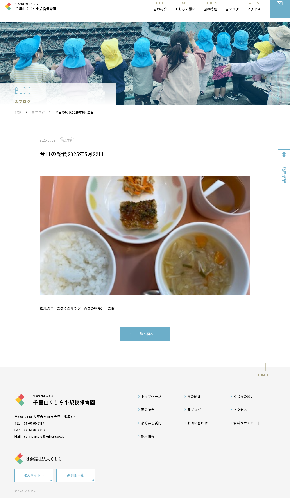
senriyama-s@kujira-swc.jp (44, 436)
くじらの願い (185, 10)
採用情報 (148, 436)
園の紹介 (160, 10)
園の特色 (210, 10)
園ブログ (232, 10)
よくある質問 (151, 423)
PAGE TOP (265, 375)
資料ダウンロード (247, 423)
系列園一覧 (75, 474)
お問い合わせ (280, 14)
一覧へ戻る (145, 333)
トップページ (151, 396)
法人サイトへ (34, 474)
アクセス (254, 10)
